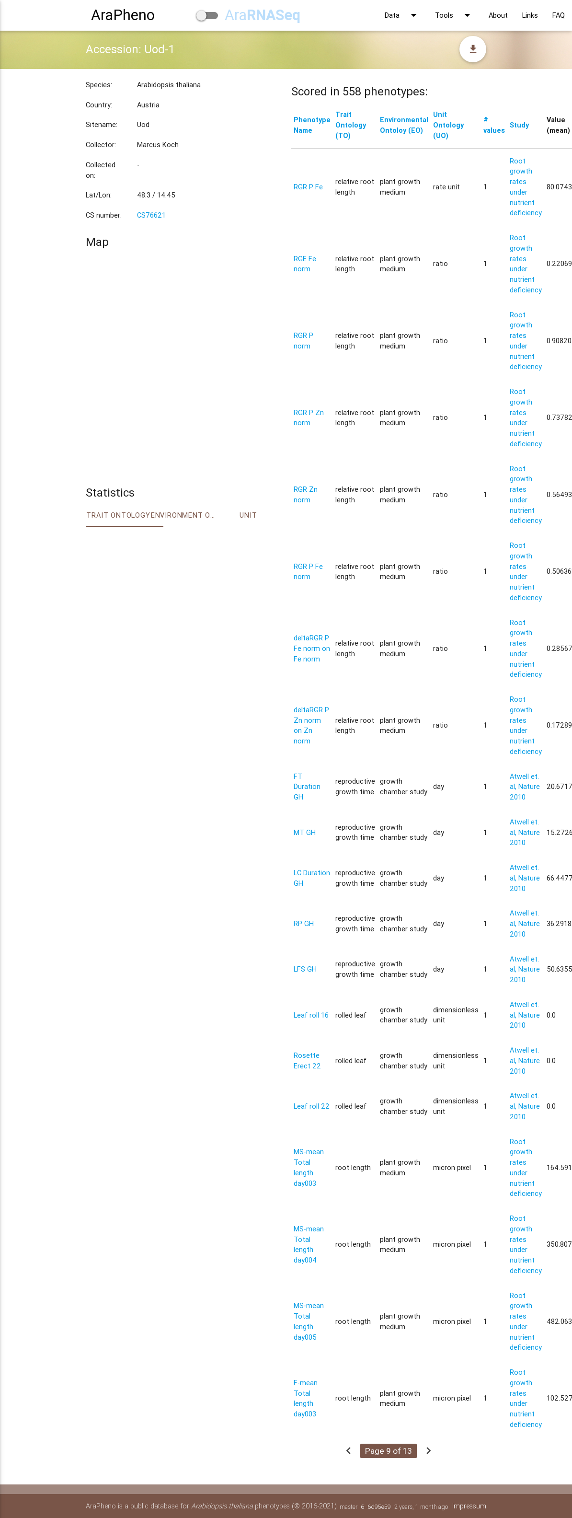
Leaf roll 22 (312, 1106)
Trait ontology (118, 515)
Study (519, 124)
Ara (262, 15)
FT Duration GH (307, 787)
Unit (248, 515)
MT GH (305, 832)
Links (530, 15)
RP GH (304, 923)
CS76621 (151, 215)
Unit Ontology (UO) (448, 125)
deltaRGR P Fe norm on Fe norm (312, 648)
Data (403, 15)
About (498, 15)
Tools (454, 15)
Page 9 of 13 (388, 1451)
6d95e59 (379, 1506)
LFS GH (305, 968)
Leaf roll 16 (311, 1015)
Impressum (469, 1505)
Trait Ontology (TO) (350, 125)
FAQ (558, 15)
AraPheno (123, 15)
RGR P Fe (308, 186)
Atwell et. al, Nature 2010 (525, 787)
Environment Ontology (183, 515)
